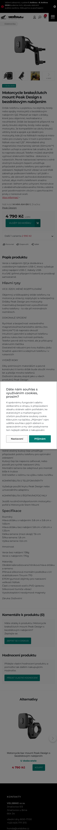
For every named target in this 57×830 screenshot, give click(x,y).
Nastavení (17, 438)
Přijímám (40, 438)
